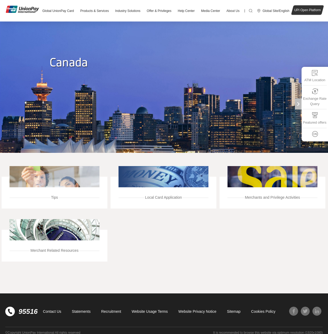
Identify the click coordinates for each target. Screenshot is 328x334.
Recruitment (111, 311)
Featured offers (314, 118)
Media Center (210, 11)
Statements (81, 311)
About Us (232, 11)
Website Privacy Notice (197, 311)
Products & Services (94, 11)
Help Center (186, 11)
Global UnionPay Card (58, 11)
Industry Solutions (127, 11)
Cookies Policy (263, 311)
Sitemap (233, 311)
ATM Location (314, 76)
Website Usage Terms (150, 311)
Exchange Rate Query (315, 97)
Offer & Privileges (159, 11)
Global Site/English (276, 11)
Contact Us (52, 311)
